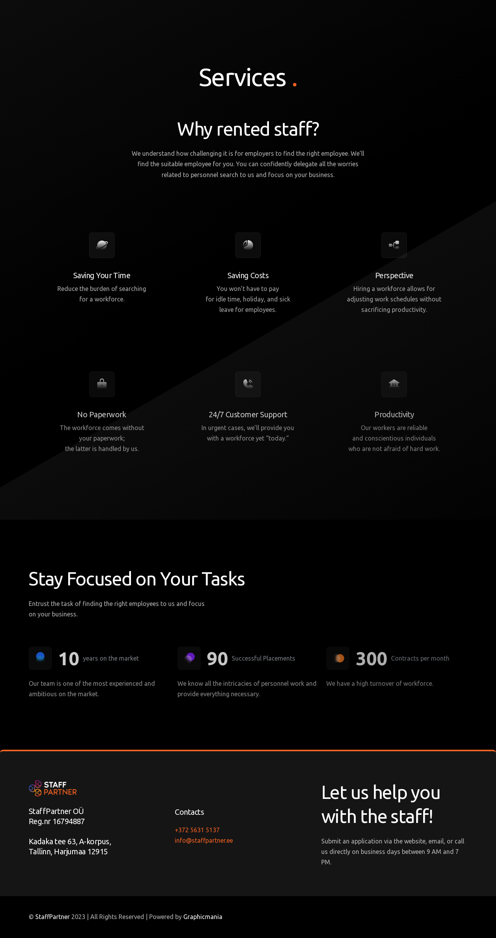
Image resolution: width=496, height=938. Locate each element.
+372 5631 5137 (197, 829)
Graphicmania (202, 916)
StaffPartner (52, 916)
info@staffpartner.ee (204, 840)
